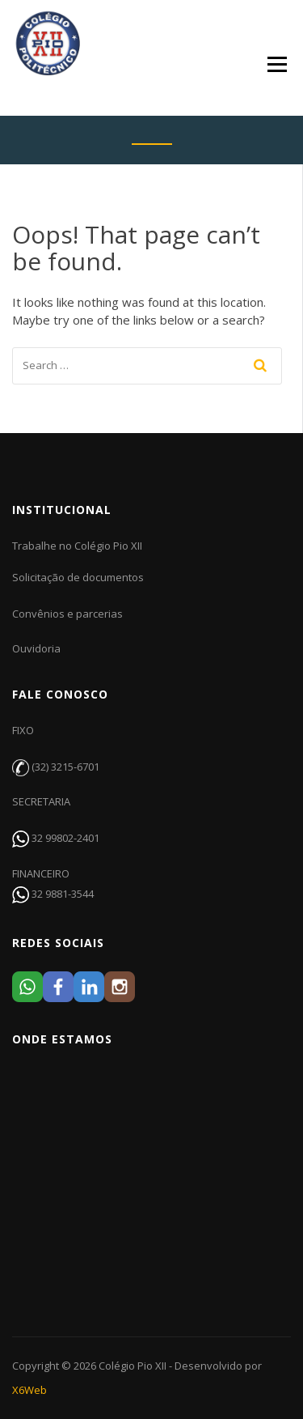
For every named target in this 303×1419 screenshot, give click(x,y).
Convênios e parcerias (67, 613)
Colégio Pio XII (132, 1365)
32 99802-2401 (65, 838)
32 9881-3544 (63, 893)
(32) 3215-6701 (65, 766)
